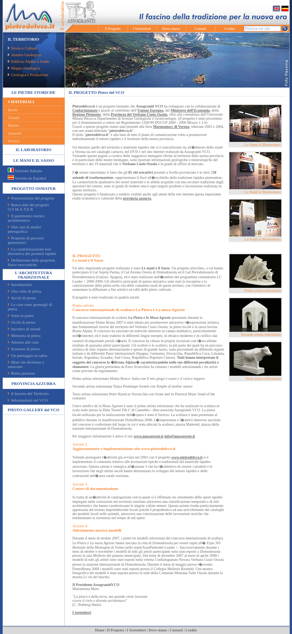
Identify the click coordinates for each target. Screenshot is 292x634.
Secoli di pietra (22, 298)
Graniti (14, 117)
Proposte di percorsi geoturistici (26, 240)
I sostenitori (82, 612)
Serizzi (14, 141)
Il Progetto (113, 29)
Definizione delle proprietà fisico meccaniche (31, 262)
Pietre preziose (21, 373)
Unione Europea (151, 110)
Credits (229, 29)
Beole (13, 110)
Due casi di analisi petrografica (24, 229)
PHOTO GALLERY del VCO (34, 410)
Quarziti (14, 133)
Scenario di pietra (24, 349)
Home (100, 630)
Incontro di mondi (24, 329)
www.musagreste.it (148, 436)
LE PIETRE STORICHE (33, 92)
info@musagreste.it (179, 436)
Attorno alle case (23, 342)
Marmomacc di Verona (171, 127)
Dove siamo (171, 29)
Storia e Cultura (22, 48)
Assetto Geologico (24, 54)
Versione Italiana (25, 170)
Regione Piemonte (87, 114)
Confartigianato (85, 110)
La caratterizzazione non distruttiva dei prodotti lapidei (32, 251)
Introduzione (20, 284)
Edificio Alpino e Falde (28, 61)
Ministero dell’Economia (190, 110)
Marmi (13, 125)
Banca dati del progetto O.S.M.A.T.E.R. (28, 206)
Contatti (200, 29)
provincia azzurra (137, 198)
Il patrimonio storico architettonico (26, 218)
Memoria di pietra (24, 335)
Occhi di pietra (21, 322)
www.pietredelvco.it (186, 457)
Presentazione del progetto (31, 198)
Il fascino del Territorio (28, 393)
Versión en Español (27, 178)
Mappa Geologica (24, 68)
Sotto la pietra (21, 315)
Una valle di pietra (24, 291)
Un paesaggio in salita (27, 355)
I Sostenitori (142, 29)
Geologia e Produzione (28, 74)
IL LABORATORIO (33, 149)
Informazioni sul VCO (28, 400)
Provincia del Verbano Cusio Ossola (139, 114)
